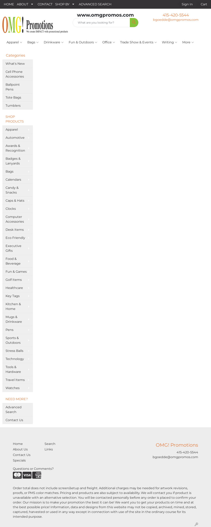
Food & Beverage (13, 261)
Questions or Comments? (33, 469)
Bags (33, 42)
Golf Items (14, 280)
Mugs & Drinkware (14, 319)
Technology (15, 359)
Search (50, 444)
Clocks (11, 209)
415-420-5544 (176, 15)
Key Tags (13, 296)
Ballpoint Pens (13, 87)
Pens (9, 330)
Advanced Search (14, 409)
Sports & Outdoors (13, 340)
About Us (20, 449)
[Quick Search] (101, 22)
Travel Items (15, 380)
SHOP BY (62, 4)
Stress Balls (14, 351)
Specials (19, 460)
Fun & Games (16, 271)
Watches (13, 388)
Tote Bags (13, 97)
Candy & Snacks (12, 190)
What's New (15, 64)
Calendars (13, 179)
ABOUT (22, 4)
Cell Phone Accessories (15, 74)
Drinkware (54, 42)
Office (108, 42)
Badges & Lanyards (13, 161)
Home (18, 444)
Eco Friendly (15, 238)
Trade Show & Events (138, 42)
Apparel (14, 42)
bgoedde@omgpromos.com (176, 20)
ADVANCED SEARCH (95, 4)
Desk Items (15, 230)
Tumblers (13, 105)
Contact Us (14, 420)
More (188, 42)
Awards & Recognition (15, 148)
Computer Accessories (15, 219)
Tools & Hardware (13, 369)
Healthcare (14, 288)
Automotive (15, 138)
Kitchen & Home (13, 306)
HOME (9, 4)
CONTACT (45, 4)
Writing (169, 42)
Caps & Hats (15, 200)
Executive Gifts (13, 248)
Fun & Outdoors (83, 42)
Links (49, 449)
